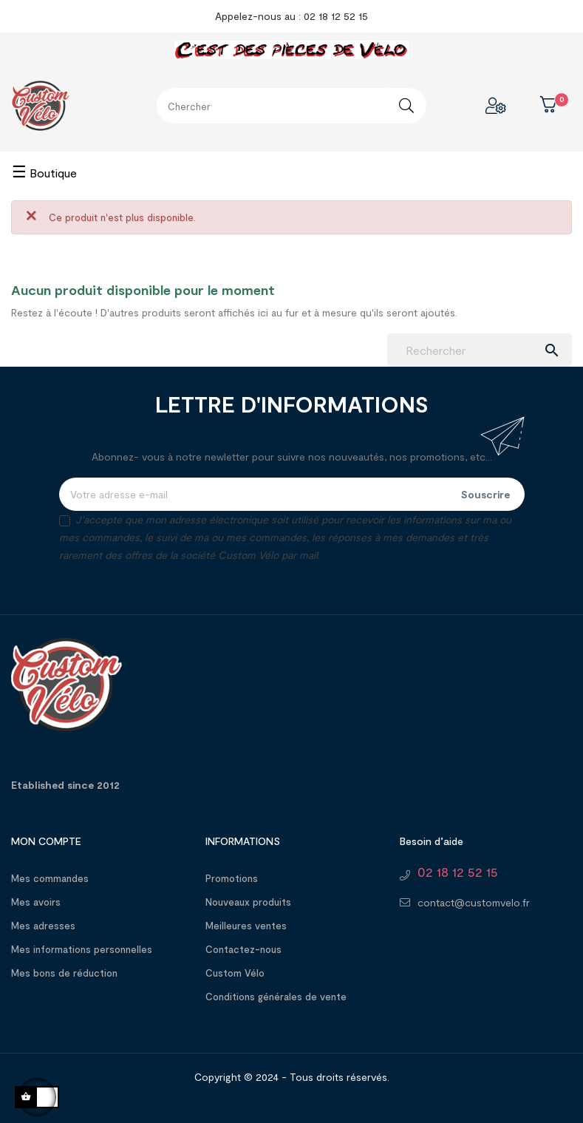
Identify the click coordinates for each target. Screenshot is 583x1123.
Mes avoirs (36, 902)
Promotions (231, 878)
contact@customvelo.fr (473, 902)
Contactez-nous (243, 949)
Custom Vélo (235, 973)
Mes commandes (50, 878)
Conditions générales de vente (276, 996)
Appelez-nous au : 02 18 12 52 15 (291, 16)
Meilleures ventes (246, 926)
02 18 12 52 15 (457, 871)
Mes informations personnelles (81, 949)
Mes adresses (43, 926)
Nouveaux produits (248, 902)
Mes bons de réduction (64, 973)
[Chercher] (479, 350)
